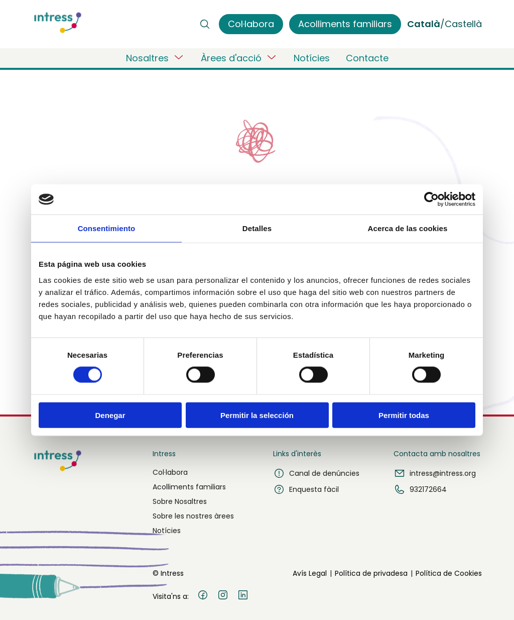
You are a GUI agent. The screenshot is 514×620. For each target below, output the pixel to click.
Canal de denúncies (316, 473)
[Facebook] (203, 596)
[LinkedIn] (243, 596)
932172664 (420, 489)
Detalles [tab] (257, 228)
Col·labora (170, 472)
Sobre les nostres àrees (193, 516)
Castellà (463, 24)
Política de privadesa (371, 573)
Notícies (312, 58)
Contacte (367, 58)
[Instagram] (223, 596)
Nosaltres (155, 57)
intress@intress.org (435, 473)
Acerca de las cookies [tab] (408, 228)
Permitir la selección (257, 414)
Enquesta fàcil (306, 489)
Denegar (110, 414)
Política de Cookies (449, 573)
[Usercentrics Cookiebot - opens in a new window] (431, 199)
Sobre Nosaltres (180, 501)
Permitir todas (403, 414)
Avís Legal (310, 573)
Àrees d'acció (239, 57)
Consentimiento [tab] (107, 228)
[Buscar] (205, 24)
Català (423, 24)
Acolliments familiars (189, 487)
